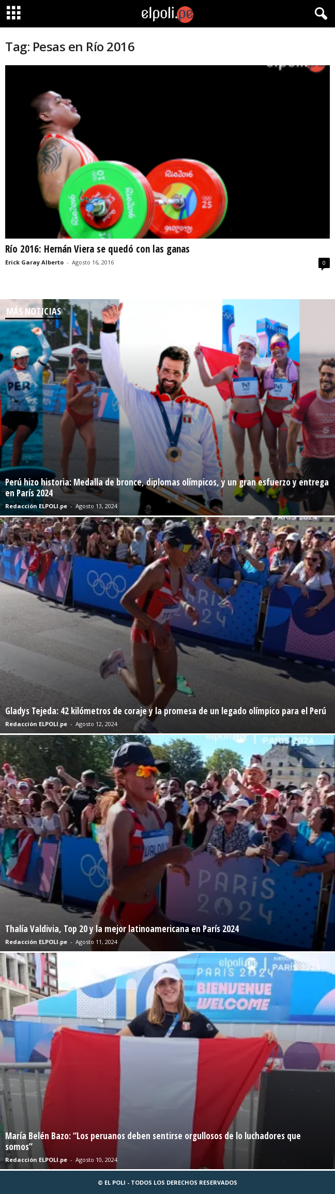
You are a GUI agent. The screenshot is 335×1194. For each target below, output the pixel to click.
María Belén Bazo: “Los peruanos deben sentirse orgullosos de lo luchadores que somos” (153, 1141)
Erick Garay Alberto (34, 262)
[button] (319, 14)
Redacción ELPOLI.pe (36, 506)
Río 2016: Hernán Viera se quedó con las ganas (97, 249)
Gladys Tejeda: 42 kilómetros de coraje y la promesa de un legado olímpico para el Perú (165, 711)
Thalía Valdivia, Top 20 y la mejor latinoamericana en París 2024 (122, 929)
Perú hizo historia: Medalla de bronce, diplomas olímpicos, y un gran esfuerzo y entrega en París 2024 (167, 487)
